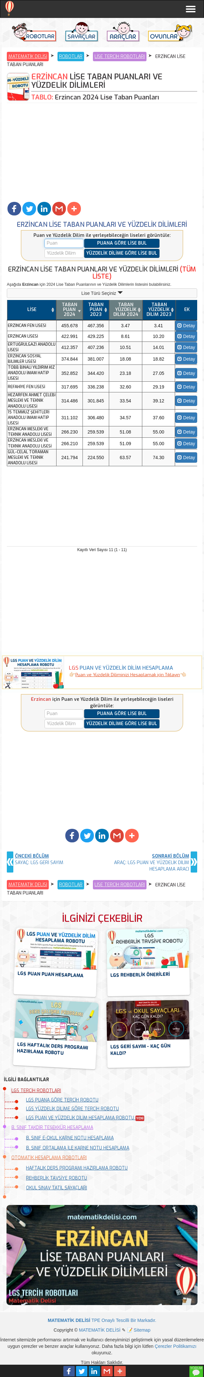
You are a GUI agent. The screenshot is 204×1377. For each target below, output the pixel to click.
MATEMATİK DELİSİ (27, 56)
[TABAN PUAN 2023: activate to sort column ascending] (96, 310)
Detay (186, 325)
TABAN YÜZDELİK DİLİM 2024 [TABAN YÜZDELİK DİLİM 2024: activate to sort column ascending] (125, 309)
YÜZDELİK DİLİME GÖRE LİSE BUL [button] (121, 253)
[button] (14, 208)
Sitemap (142, 1330)
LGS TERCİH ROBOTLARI (36, 1091)
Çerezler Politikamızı (175, 1346)
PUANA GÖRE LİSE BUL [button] (122, 243)
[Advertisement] (102, 151)
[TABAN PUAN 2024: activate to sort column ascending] (69, 310)
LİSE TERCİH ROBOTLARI (120, 56)
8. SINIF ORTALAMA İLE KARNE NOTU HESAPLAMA (77, 1148)
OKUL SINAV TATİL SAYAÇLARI (56, 1188)
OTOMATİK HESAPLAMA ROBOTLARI (49, 1158)
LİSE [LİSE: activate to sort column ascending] (31, 310)
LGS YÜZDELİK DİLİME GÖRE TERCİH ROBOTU (72, 1109)
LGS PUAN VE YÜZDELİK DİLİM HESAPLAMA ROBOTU (85, 1118)
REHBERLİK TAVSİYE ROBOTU (56, 1178)
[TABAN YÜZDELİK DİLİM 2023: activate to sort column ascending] (159, 310)
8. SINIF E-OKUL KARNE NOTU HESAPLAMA (70, 1138)
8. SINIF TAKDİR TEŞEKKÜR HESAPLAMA (52, 1128)
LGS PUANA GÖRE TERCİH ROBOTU (62, 1100)
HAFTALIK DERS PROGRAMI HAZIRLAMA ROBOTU (77, 1168)
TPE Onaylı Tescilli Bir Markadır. (102, 1320)
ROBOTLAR (71, 56)
